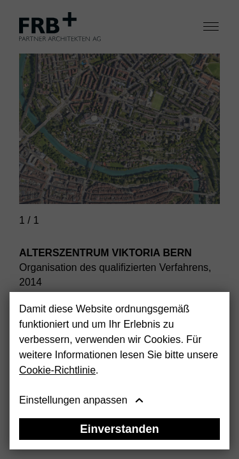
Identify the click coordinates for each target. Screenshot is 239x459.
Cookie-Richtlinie (57, 370)
